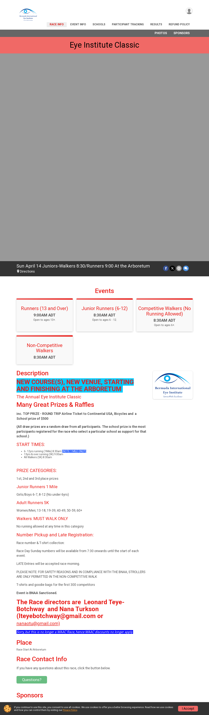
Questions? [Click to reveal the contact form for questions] (31, 475)
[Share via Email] (179, 63)
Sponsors (182, 33)
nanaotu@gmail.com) (38, 418)
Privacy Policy (70, 710)
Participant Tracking (128, 24)
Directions (27, 67)
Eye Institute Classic (104, 44)
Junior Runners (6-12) (105, 103)
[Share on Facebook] (166, 63)
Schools (99, 24)
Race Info (57, 24)
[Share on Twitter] (172, 63)
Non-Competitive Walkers (44, 143)
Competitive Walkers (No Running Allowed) (164, 106)
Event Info (78, 24)
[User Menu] (189, 10)
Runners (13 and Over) (44, 103)
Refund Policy (179, 24)
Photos (161, 33)
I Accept (188, 709)
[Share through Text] (186, 63)
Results (156, 24)
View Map (81, 642)
